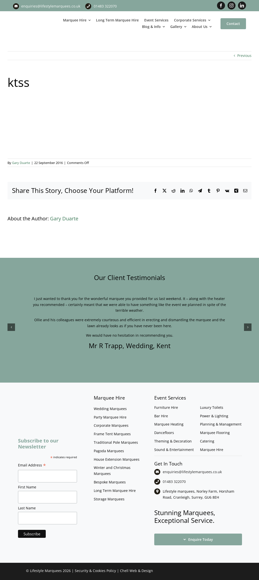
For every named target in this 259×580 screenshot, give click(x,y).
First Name (27, 487)
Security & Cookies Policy (95, 570)
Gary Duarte (21, 162)
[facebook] (221, 5)
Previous (244, 55)
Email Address (32, 465)
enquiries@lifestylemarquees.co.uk (50, 6)
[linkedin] (242, 5)
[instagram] (232, 5)
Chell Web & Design (136, 570)
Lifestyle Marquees (46, 570)
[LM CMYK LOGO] (32, 17)
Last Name (27, 508)
